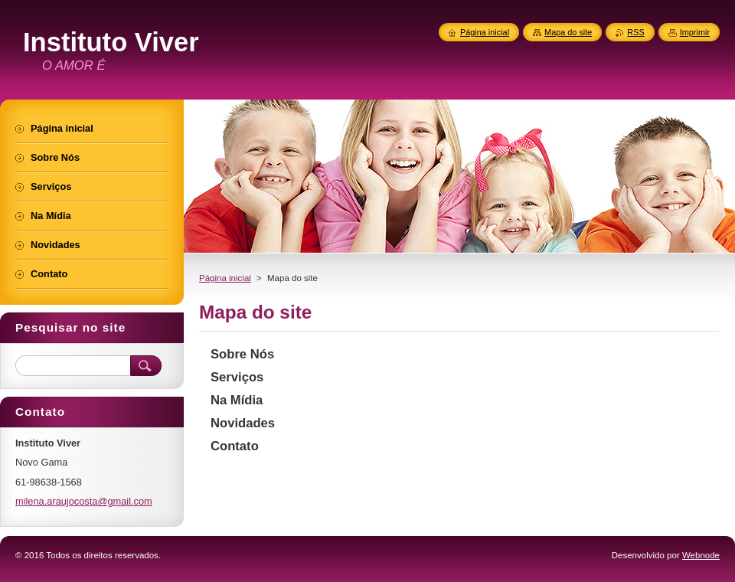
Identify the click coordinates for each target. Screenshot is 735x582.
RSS (635, 32)
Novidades (243, 423)
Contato (235, 446)
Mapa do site (568, 32)
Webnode (701, 555)
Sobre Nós (242, 354)
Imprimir (695, 32)
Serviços (237, 377)
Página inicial (225, 278)
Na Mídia (237, 400)
